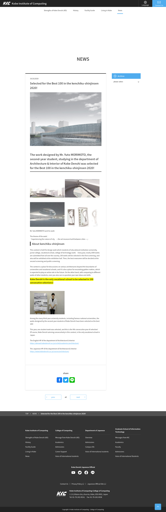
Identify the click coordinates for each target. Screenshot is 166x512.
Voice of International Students (127, 456)
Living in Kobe (106, 10)
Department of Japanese (95, 430)
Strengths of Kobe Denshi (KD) (55, 10)
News (120, 10)
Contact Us (159, 3)
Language (145, 3)
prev (53, 397)
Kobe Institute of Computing (36, 430)
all (66, 397)
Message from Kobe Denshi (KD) (67, 437)
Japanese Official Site (96, 484)
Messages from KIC (122, 437)
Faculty (118, 447)
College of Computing (63, 430)
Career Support (61, 451)
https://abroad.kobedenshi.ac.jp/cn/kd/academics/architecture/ (54, 343)
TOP (26, 413)
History (75, 10)
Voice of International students (67, 456)
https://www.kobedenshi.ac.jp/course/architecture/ (49, 351)
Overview (88, 437)
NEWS (34, 413)
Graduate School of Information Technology (127, 430)
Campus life (89, 447)
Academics (59, 442)
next (78, 397)
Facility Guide (90, 10)
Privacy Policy (78, 484)
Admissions (59, 447)
